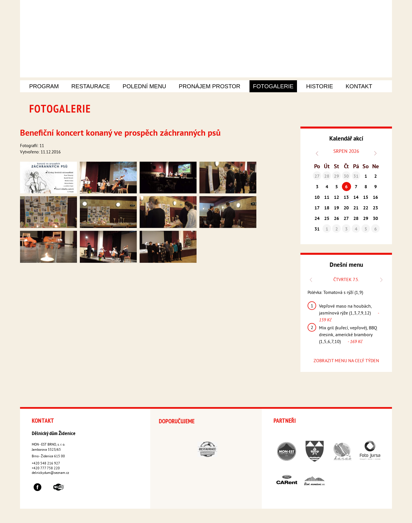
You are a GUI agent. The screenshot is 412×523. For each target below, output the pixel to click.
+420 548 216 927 (46, 464)
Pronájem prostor (209, 86)
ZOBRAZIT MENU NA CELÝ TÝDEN (346, 361)
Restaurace (90, 86)
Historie (319, 86)
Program (44, 86)
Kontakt (359, 86)
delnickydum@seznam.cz (50, 473)
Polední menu (144, 86)
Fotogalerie (273, 86)
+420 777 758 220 (46, 468)
